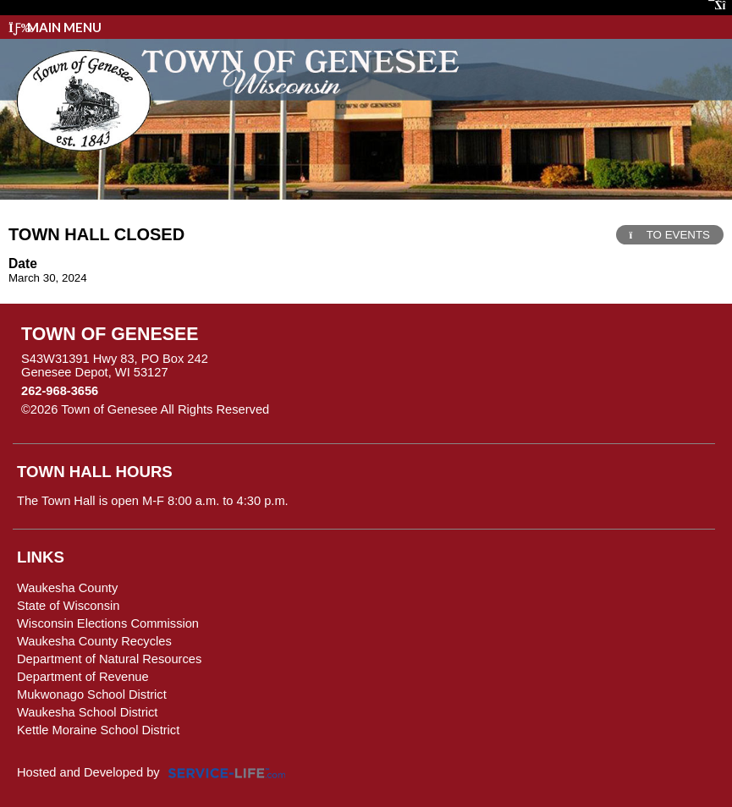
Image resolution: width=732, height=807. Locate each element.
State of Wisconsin (68, 605)
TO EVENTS (670, 234)
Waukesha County (67, 588)
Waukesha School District (87, 712)
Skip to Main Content (342, 409)
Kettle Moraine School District (98, 730)
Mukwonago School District (92, 694)
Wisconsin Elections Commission (108, 623)
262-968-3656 (59, 391)
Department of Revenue (83, 676)
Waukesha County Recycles (94, 641)
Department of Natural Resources (109, 659)
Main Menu (55, 27)
